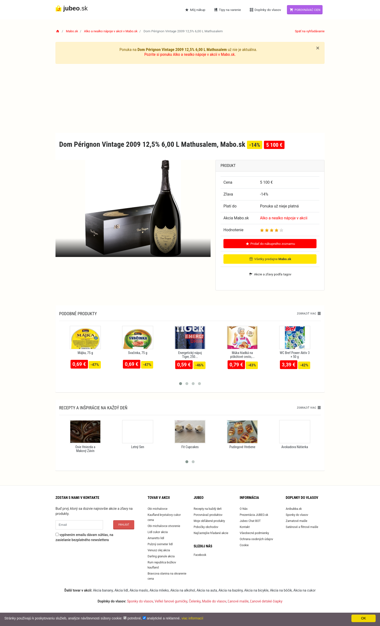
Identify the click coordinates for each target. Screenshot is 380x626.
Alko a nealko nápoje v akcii (284, 218)
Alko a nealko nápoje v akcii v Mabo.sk (113, 31)
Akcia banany (103, 590)
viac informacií (192, 618)
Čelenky (194, 601)
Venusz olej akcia (159, 550)
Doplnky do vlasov (265, 10)
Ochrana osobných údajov (256, 539)
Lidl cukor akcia (158, 532)
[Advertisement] (190, 98)
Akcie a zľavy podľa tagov (270, 274)
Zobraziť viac (308, 313)
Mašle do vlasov (214, 601)
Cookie (244, 545)
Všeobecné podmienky (254, 533)
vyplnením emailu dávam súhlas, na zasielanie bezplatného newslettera (84, 537)
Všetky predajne (270, 259)
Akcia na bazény (231, 590)
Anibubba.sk (294, 508)
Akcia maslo (138, 590)
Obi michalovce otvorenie (164, 525)
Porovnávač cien (304, 10)
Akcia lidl (121, 590)
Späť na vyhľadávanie (309, 31)
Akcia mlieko (159, 590)
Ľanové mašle (238, 601)
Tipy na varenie (227, 10)
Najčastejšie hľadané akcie (211, 533)
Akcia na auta (207, 590)
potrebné (134, 618)
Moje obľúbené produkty (209, 520)
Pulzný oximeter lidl (160, 544)
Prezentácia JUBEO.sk (254, 514)
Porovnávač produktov (208, 514)
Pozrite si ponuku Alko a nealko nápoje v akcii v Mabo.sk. (190, 54)
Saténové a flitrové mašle (302, 526)
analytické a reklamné (163, 618)
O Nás (244, 508)
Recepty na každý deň (208, 508)
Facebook (200, 554)
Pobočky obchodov (206, 526)
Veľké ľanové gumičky (171, 601)
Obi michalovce (157, 508)
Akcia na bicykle (256, 590)
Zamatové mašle (296, 520)
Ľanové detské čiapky (266, 601)
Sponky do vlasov (297, 514)
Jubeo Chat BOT (250, 520)
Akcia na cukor (304, 590)
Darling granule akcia (161, 556)
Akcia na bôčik (281, 590)
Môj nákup (195, 10)
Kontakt (245, 526)
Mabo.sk (72, 31)
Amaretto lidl (156, 538)
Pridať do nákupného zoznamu (270, 244)
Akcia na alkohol (182, 590)
